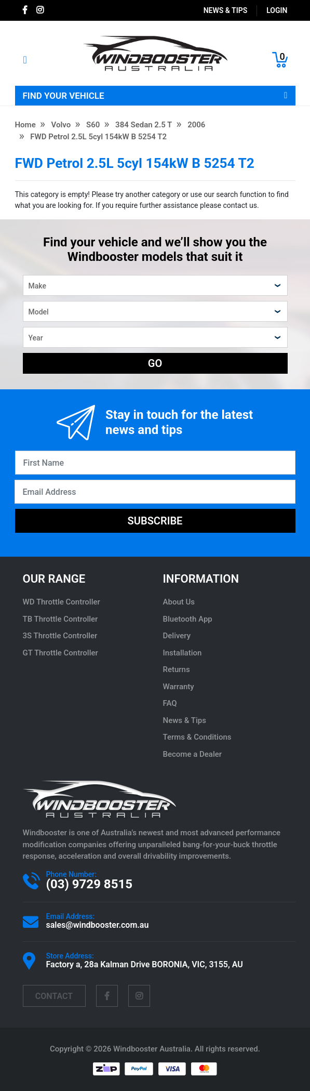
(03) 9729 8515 (89, 884)
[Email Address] (155, 492)
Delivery (177, 635)
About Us (179, 602)
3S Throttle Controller (60, 635)
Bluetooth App (187, 619)
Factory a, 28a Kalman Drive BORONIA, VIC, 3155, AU (144, 964)
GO (155, 363)
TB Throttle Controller (60, 619)
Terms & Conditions (197, 737)
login (276, 10)
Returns (176, 669)
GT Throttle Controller (60, 653)
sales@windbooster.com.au (97, 925)
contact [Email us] (54, 996)
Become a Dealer (192, 754)
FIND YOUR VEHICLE (155, 96)
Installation (182, 653)
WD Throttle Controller (61, 602)
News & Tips (226, 10)
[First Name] (155, 463)
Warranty (178, 686)
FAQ (170, 703)
